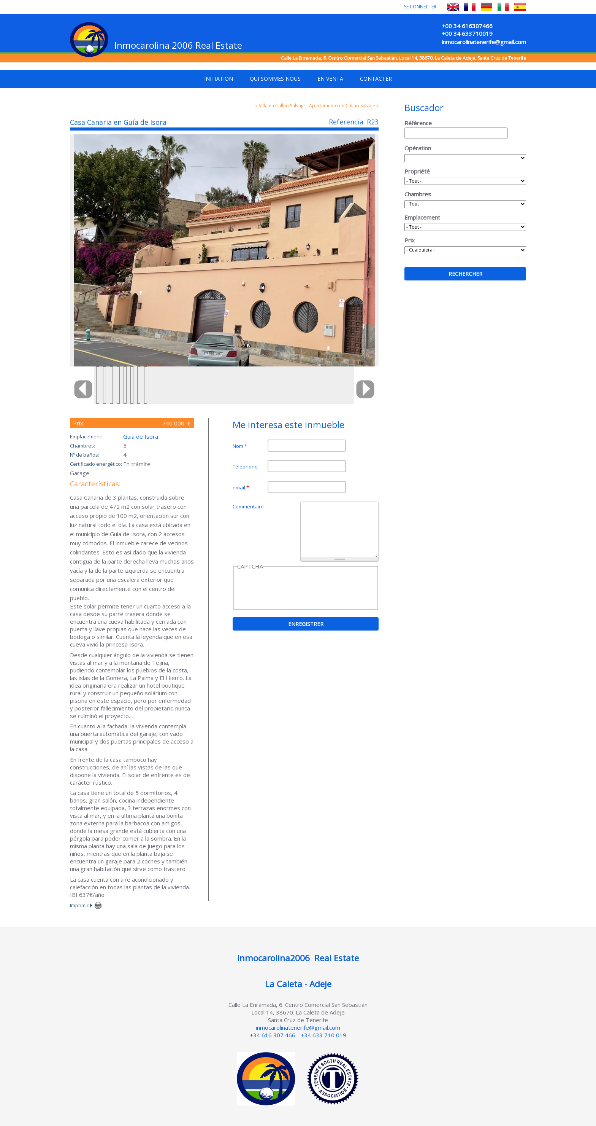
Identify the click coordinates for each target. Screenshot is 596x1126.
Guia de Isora (140, 436)
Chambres (417, 194)
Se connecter (420, 6)
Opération (417, 148)
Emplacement (422, 217)
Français (470, 7)
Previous (87, 389)
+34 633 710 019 (323, 1035)
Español (520, 7)
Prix (409, 240)
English (453, 7)
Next (362, 389)
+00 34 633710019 (467, 33)
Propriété (417, 171)
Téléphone (245, 466)
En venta (330, 78)
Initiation (218, 78)
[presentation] (295, 589)
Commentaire (248, 506)
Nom (240, 446)
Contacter (376, 78)
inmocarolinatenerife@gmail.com (484, 42)
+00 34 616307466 (467, 26)
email (241, 487)
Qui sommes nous (275, 78)
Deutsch (486, 7)
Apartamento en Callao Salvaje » (344, 105)
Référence (418, 123)
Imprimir (79, 905)
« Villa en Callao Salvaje (280, 105)
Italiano (503, 7)
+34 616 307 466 (272, 1035)
